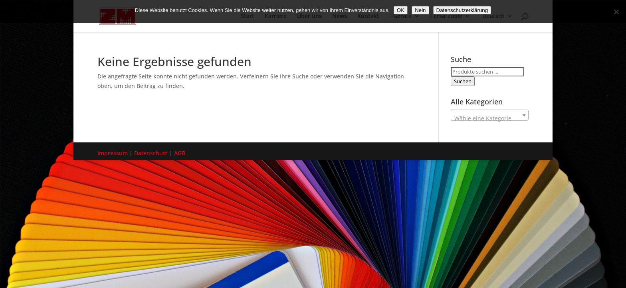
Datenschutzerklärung (462, 10)
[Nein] (616, 12)
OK (400, 10)
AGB (179, 153)
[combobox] (490, 115)
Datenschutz (151, 153)
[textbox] (489, 118)
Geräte (401, 16)
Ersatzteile (446, 16)
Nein (420, 10)
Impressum (112, 153)
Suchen (462, 81)
